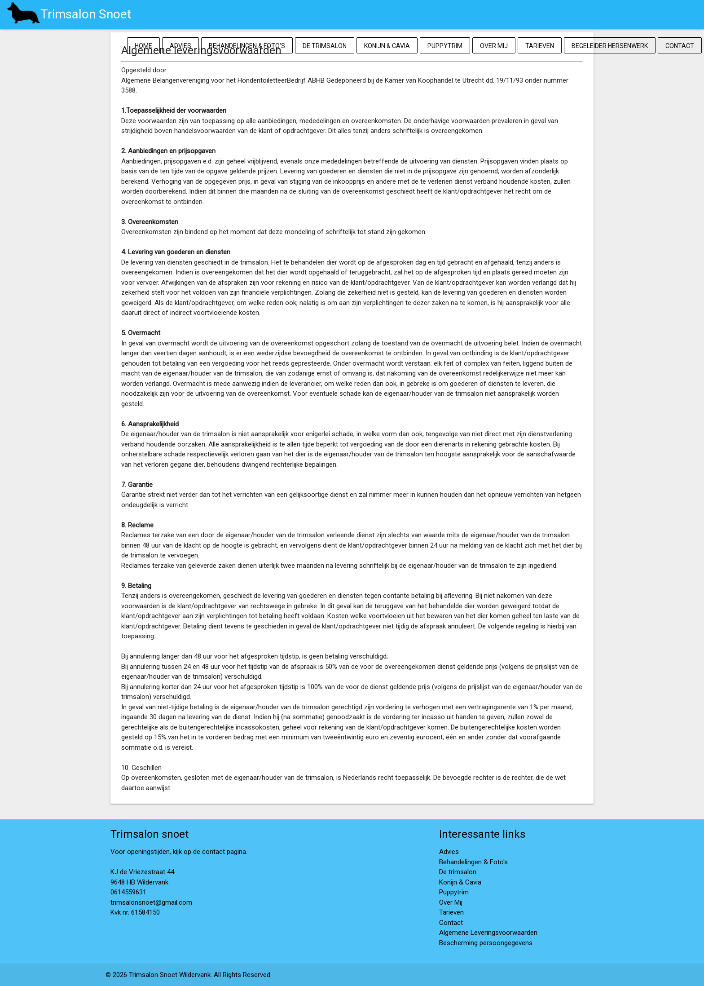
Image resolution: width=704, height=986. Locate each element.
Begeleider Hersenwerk (610, 45)
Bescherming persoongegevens (485, 943)
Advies (180, 45)
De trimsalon (325, 45)
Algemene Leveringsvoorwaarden (488, 933)
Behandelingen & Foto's (247, 45)
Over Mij (494, 45)
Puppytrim (444, 45)
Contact (679, 45)
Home (143, 45)
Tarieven (539, 45)
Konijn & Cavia (387, 45)
